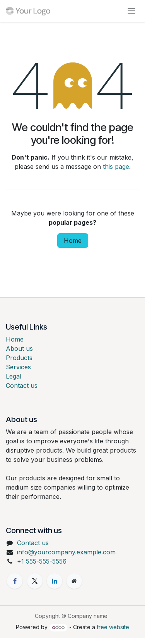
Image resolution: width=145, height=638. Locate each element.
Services (18, 367)
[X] (35, 581)
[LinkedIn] (54, 581)
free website (113, 627)
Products (19, 358)
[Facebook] (14, 581)
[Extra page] (74, 581)
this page (116, 166)
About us (19, 348)
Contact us (22, 385)
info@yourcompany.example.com (66, 552)
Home (73, 240)
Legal (13, 376)
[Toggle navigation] (131, 11)
